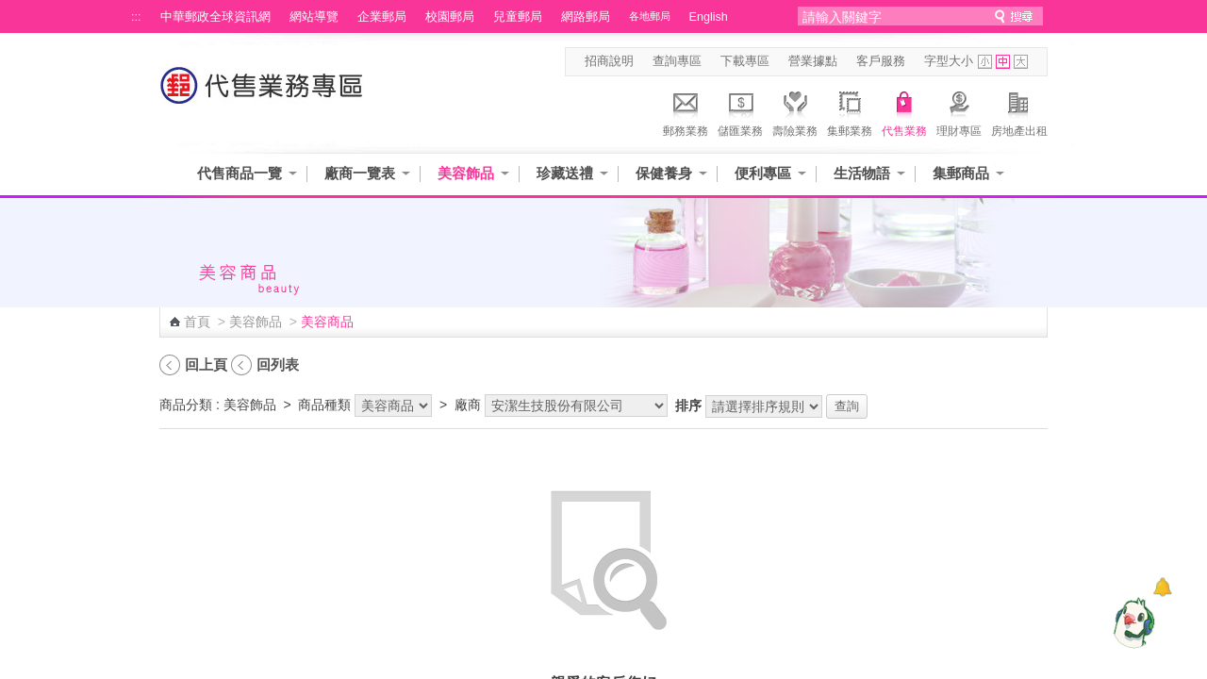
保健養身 (664, 173)
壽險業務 (795, 111)
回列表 (277, 364)
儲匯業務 (740, 111)
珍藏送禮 (565, 173)
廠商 (468, 404)
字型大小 (948, 61)
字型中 (1003, 62)
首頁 (197, 321)
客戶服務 (880, 61)
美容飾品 (466, 173)
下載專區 (744, 61)
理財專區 (959, 111)
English (708, 17)
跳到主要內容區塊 (9, 9)
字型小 (985, 62)
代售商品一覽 (239, 173)
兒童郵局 (517, 17)
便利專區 (763, 173)
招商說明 (609, 61)
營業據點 (812, 61)
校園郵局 (449, 17)
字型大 (1021, 62)
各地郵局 (649, 16)
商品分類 (185, 404)
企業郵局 (381, 17)
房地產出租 (1019, 111)
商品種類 (324, 404)
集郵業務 (849, 111)
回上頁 (206, 364)
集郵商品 (961, 173)
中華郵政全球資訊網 (215, 17)
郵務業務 (685, 111)
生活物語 (862, 173)
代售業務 (904, 111)
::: (136, 17)
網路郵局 (585, 17)
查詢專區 (677, 61)
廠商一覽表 (359, 173)
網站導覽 (314, 17)
